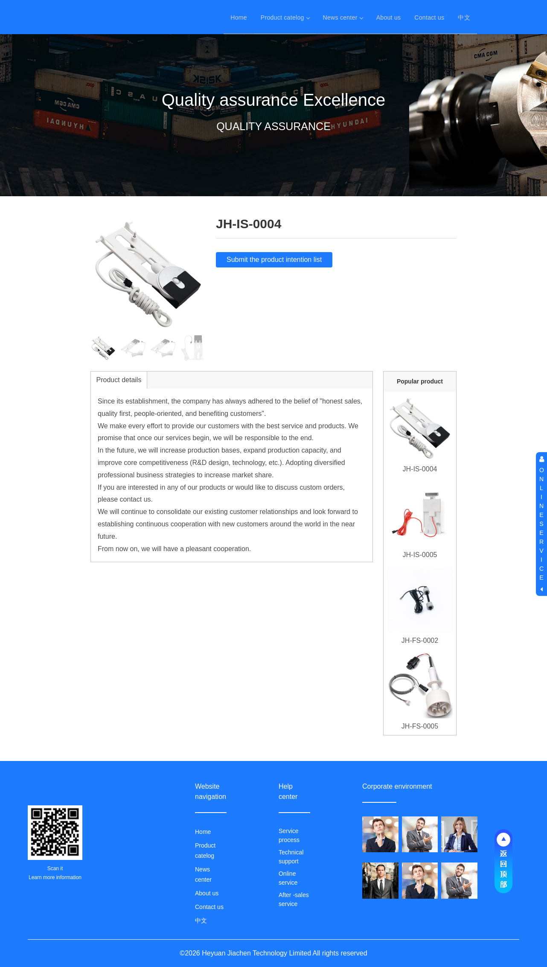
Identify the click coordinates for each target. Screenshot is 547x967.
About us (388, 17)
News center (343, 17)
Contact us (429, 17)
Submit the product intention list (274, 259)
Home (238, 17)
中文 (464, 17)
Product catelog (285, 17)
